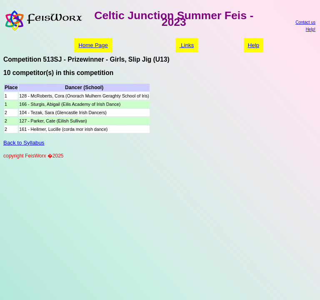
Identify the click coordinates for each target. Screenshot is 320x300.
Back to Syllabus (24, 143)
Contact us (305, 22)
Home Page (93, 45)
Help (253, 45)
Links (187, 45)
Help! (310, 29)
